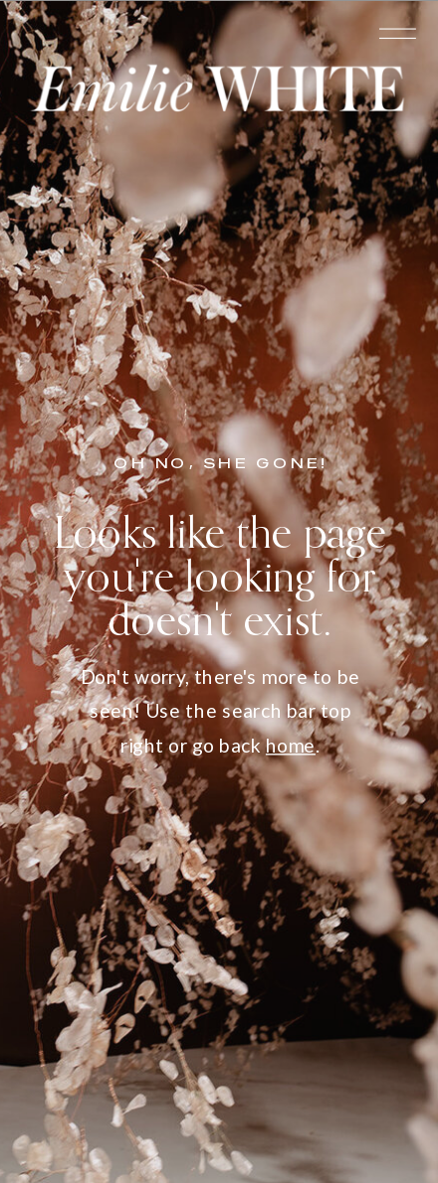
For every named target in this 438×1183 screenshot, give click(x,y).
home (291, 745)
